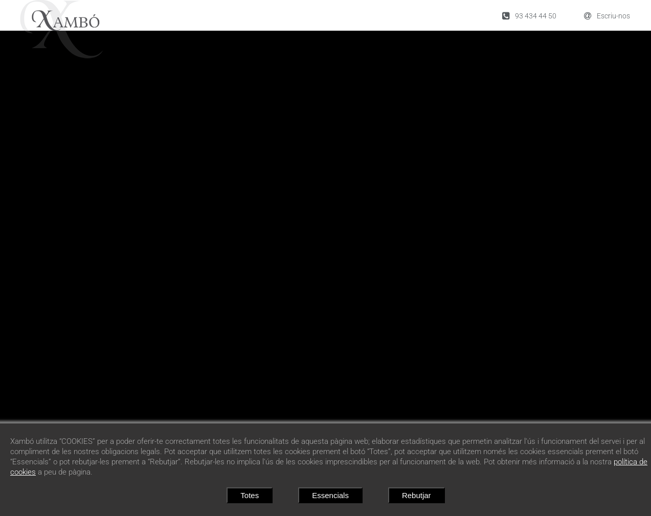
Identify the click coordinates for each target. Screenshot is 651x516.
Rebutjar (416, 495)
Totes (249, 495)
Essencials (330, 495)
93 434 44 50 (529, 15)
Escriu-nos (607, 15)
